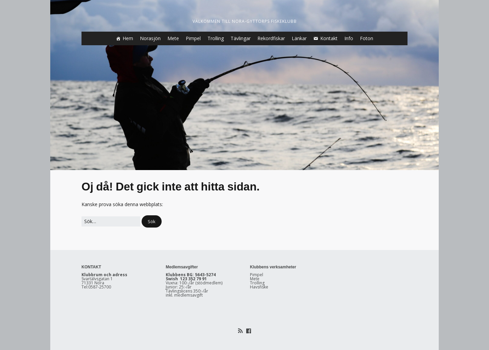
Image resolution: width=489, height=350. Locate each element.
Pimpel (193, 38)
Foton (366, 38)
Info (348, 38)
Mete (173, 38)
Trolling (215, 38)
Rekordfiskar (271, 38)
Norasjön (150, 38)
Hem (128, 38)
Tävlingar (241, 38)
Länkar (299, 38)
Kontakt (329, 38)
